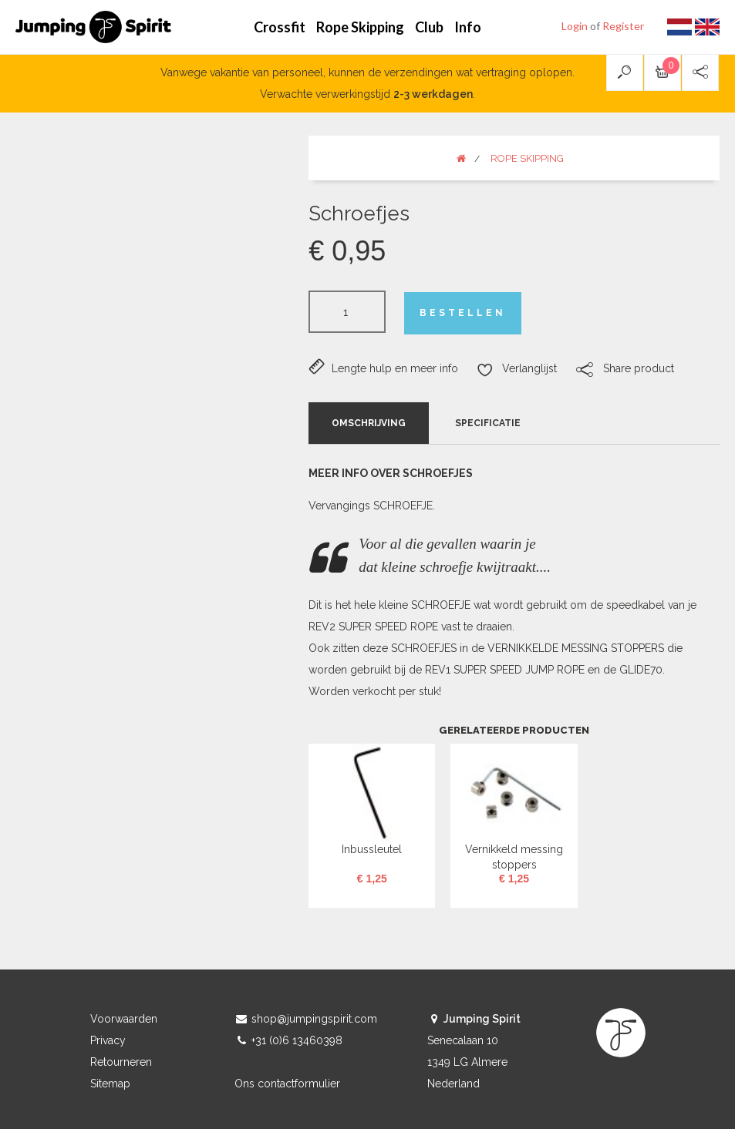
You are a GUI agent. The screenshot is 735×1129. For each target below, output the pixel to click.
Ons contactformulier (287, 1083)
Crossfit (279, 26)
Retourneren (121, 1062)
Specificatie (488, 423)
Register (623, 25)
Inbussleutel (372, 849)
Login (574, 25)
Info (467, 26)
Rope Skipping (360, 26)
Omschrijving (369, 423)
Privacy (108, 1040)
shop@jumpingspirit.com (314, 1019)
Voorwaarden (123, 1019)
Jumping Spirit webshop (93, 27)
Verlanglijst (517, 369)
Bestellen (463, 312)
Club (429, 26)
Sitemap (110, 1083)
